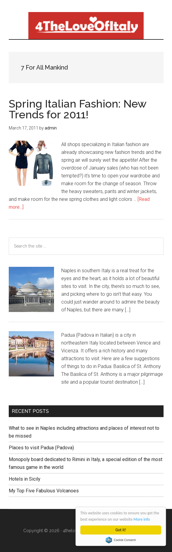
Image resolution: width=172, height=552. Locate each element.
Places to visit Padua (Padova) (41, 448)
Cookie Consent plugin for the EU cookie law (121, 540)
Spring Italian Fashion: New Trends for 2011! (77, 109)
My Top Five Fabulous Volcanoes (44, 491)
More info (142, 519)
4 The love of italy (86, 25)
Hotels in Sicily (24, 479)
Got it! (121, 529)
